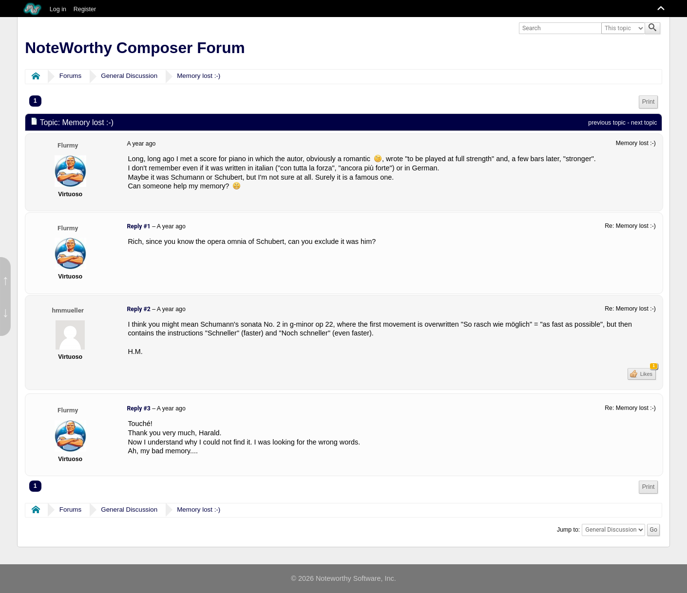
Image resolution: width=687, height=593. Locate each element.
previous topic (607, 122)
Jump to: (568, 529)
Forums (70, 75)
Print (648, 101)
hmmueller (67, 310)
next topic (644, 122)
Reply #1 (138, 226)
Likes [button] (647, 372)
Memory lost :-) (198, 75)
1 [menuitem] (35, 100)
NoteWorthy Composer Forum (135, 47)
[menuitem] (648, 102)
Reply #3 (138, 408)
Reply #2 (138, 309)
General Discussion (129, 75)
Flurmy (67, 145)
